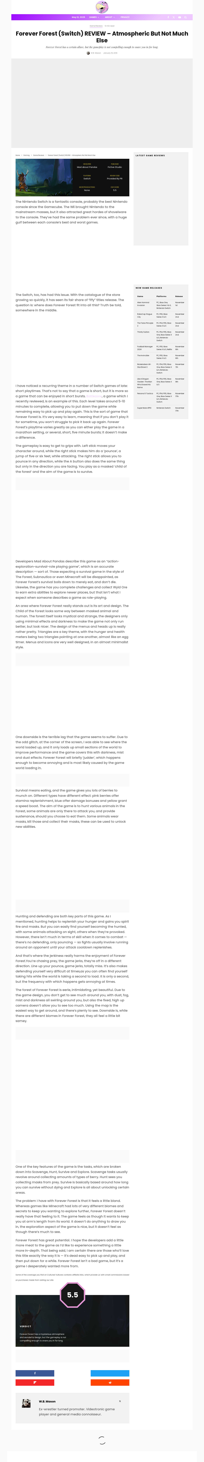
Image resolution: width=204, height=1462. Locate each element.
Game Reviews (96, 26)
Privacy (125, 17)
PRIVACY (45, 1460)
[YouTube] (180, 17)
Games (93, 17)
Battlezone (94, 396)
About (108, 17)
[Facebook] (168, 17)
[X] (174, 17)
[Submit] (115, 1373)
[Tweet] (58, 1373)
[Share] (29, 1373)
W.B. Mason (96, 53)
